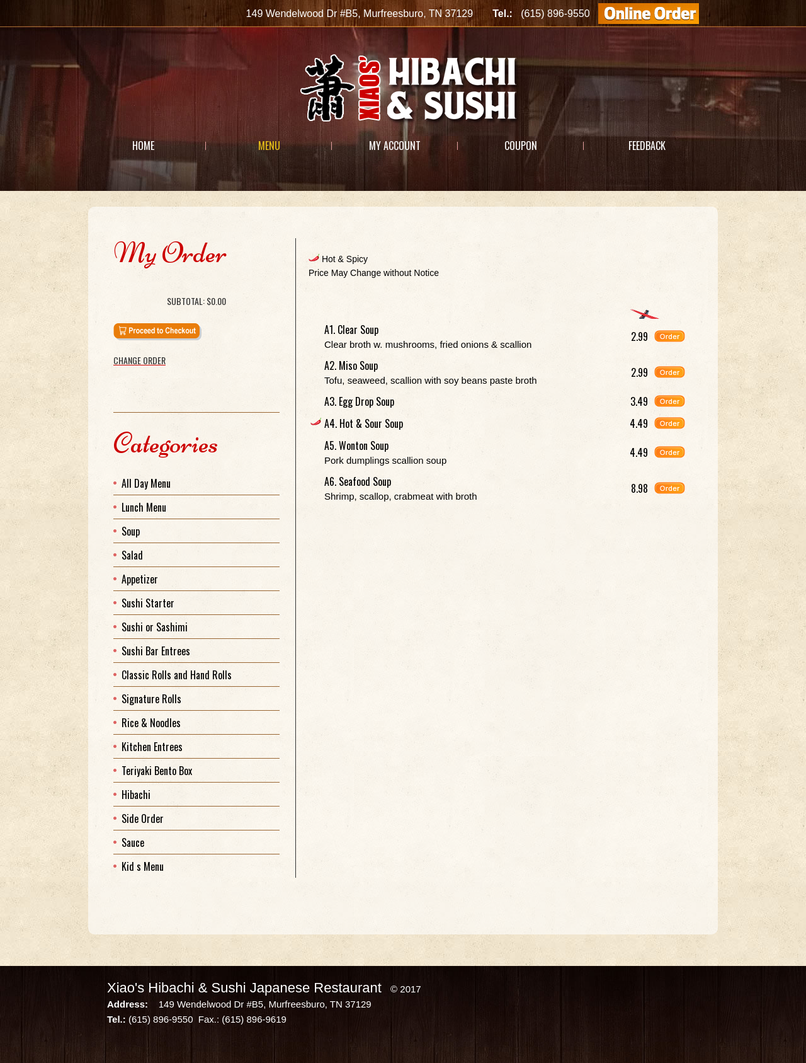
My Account (395, 145)
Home (143, 145)
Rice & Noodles (151, 722)
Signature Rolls (151, 698)
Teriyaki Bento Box (157, 770)
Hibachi (136, 794)
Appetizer (140, 579)
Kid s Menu (143, 866)
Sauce (133, 842)
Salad (132, 555)
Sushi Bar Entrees (156, 650)
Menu (269, 145)
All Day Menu (146, 483)
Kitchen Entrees (152, 746)
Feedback (647, 145)
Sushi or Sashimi (155, 627)
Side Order (143, 818)
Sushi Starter (148, 603)
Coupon (520, 145)
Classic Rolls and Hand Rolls (177, 674)
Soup (131, 531)
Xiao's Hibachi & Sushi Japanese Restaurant (244, 988)
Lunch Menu (144, 507)
